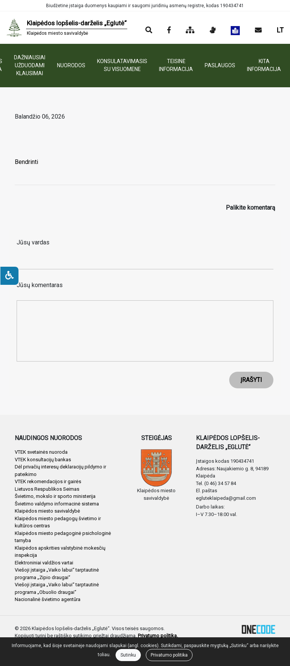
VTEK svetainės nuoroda (41, 452)
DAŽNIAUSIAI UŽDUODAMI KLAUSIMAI (29, 65)
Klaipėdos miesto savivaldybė (47, 511)
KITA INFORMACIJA (264, 65)
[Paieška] (148, 30)
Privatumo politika (169, 655)
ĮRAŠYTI (251, 379)
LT (280, 30)
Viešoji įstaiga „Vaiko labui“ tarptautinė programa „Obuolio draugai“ (57, 588)
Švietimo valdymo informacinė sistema (57, 504)
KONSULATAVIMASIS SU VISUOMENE (122, 65)
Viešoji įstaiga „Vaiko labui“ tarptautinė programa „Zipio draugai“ (57, 573)
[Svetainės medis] (190, 30)
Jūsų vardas (33, 242)
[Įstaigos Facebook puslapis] (169, 30)
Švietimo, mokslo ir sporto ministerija (55, 496)
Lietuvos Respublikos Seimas (47, 489)
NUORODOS (71, 65)
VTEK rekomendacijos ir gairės (48, 481)
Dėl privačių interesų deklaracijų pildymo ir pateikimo (60, 470)
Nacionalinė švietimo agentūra (47, 599)
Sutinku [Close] (128, 655)
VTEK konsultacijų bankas (43, 459)
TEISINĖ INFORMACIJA (176, 65)
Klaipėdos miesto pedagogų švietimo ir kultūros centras (58, 522)
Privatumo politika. (158, 635)
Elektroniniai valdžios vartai (44, 563)
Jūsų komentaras (40, 285)
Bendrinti (26, 161)
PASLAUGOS (220, 65)
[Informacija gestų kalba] (213, 30)
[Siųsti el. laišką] (258, 30)
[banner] (66, 27)
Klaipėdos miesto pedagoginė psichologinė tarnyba (63, 537)
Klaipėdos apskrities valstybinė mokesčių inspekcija (60, 551)
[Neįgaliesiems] (9, 275)
